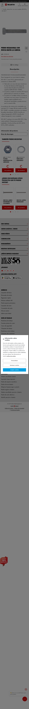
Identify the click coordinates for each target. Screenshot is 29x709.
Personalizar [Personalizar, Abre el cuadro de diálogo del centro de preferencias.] (14, 360)
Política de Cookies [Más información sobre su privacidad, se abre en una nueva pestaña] (11, 356)
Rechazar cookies (14, 365)
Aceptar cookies (14, 369)
